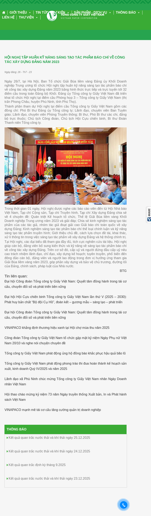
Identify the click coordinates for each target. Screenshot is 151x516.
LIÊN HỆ (8, 17)
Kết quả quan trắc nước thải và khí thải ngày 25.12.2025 (49, 437)
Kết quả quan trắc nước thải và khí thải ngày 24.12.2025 (49, 451)
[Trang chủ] (4, 13)
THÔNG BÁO (128, 12)
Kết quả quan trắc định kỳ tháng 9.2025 (37, 465)
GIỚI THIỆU (20, 12)
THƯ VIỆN (28, 17)
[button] (29, 12)
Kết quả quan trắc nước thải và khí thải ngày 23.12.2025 (49, 478)
